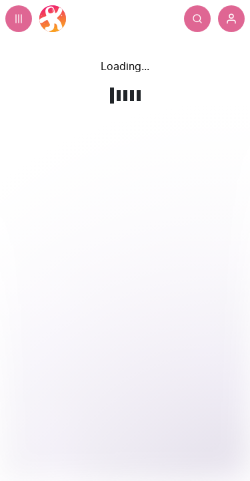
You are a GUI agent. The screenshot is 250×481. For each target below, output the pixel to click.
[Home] (52, 18)
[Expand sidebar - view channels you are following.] (18, 18)
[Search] (197, 18)
